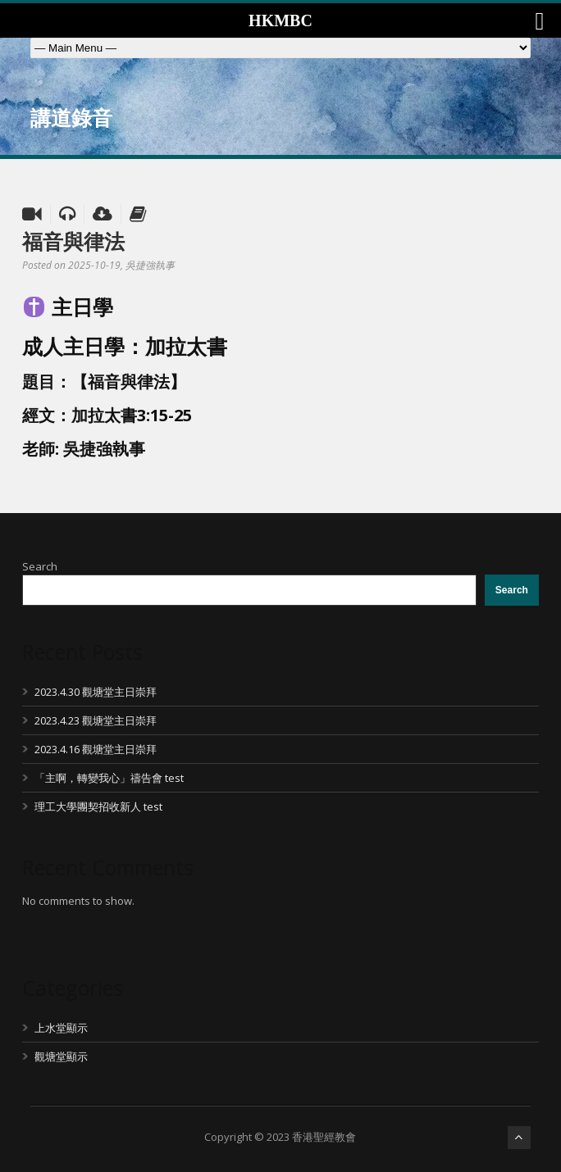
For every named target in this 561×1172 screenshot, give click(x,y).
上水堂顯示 (61, 1027)
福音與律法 (73, 241)
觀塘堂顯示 (61, 1056)
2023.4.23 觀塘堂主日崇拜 (95, 720)
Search (39, 566)
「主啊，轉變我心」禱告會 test (109, 777)
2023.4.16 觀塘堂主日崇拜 (95, 749)
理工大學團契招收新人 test (98, 806)
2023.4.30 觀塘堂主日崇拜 (95, 691)
